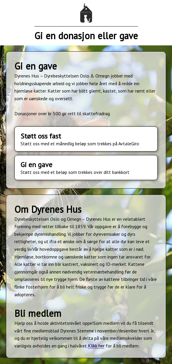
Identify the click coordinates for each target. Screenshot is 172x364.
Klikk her (96, 346)
